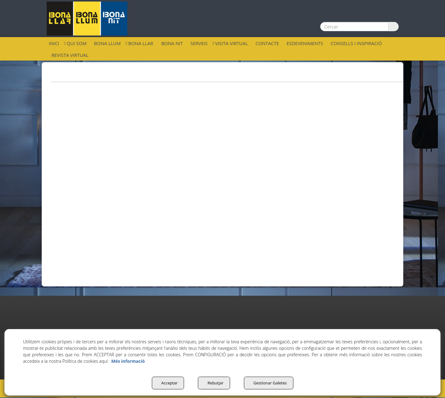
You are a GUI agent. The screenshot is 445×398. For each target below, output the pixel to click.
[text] (353, 26)
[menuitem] (53, 43)
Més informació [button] (128, 361)
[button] (87, 19)
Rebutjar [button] (213, 383)
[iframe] (222, 179)
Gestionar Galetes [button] (270, 383)
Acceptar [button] (165, 383)
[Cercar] (392, 26)
